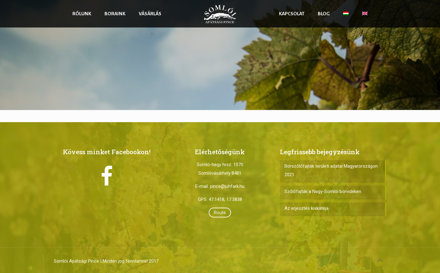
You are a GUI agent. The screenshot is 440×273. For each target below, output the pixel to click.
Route (220, 212)
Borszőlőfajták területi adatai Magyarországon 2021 (331, 170)
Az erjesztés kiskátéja (306, 208)
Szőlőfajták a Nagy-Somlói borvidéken (322, 191)
